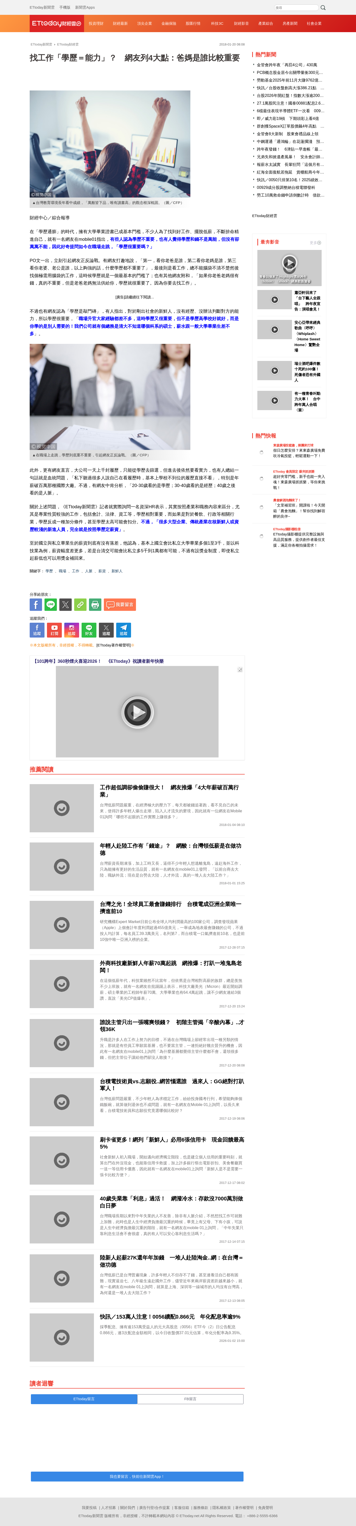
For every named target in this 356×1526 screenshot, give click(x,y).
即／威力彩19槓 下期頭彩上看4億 (288, 118)
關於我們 (127, 1507)
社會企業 (314, 23)
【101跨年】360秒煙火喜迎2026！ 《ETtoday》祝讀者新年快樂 (98, 661)
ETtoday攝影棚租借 (286, 529)
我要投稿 (89, 1507)
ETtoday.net (190, 1516)
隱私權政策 (221, 1507)
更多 (315, 243)
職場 (62, 571)
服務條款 (200, 1507)
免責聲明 (265, 1507)
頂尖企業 (144, 23)
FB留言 (190, 1399)
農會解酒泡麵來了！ (287, 500)
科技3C (217, 23)
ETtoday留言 (84, 1399)
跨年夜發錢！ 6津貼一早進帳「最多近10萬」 (298, 149)
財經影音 (241, 23)
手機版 (64, 2)
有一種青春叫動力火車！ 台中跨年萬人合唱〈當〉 (307, 401)
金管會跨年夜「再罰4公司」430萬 (287, 65)
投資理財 (96, 23)
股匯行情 (193, 23)
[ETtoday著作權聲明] (113, 645)
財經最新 (120, 23)
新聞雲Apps (85, 2)
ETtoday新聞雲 (42, 2)
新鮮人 (117, 571)
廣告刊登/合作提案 (154, 1507)
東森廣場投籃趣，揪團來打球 (293, 445)
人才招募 (108, 1507)
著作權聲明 (244, 1507)
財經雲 (57, 23)
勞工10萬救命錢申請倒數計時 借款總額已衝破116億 (304, 195)
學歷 (49, 571)
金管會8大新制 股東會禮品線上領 (287, 134)
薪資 (102, 571)
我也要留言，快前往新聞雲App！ (137, 1476)
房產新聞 (290, 23)
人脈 (88, 571)
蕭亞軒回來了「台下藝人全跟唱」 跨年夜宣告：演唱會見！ (307, 300)
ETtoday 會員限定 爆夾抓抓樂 (293, 471)
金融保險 (168, 23)
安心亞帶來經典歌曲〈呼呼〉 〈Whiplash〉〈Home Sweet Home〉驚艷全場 (307, 336)
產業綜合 (265, 23)
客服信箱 (181, 1507)
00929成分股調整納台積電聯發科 (286, 187)
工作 (75, 571)
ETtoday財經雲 (264, 216)
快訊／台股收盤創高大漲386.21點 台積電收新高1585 (305, 88)
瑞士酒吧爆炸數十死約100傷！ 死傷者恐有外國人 (307, 371)
